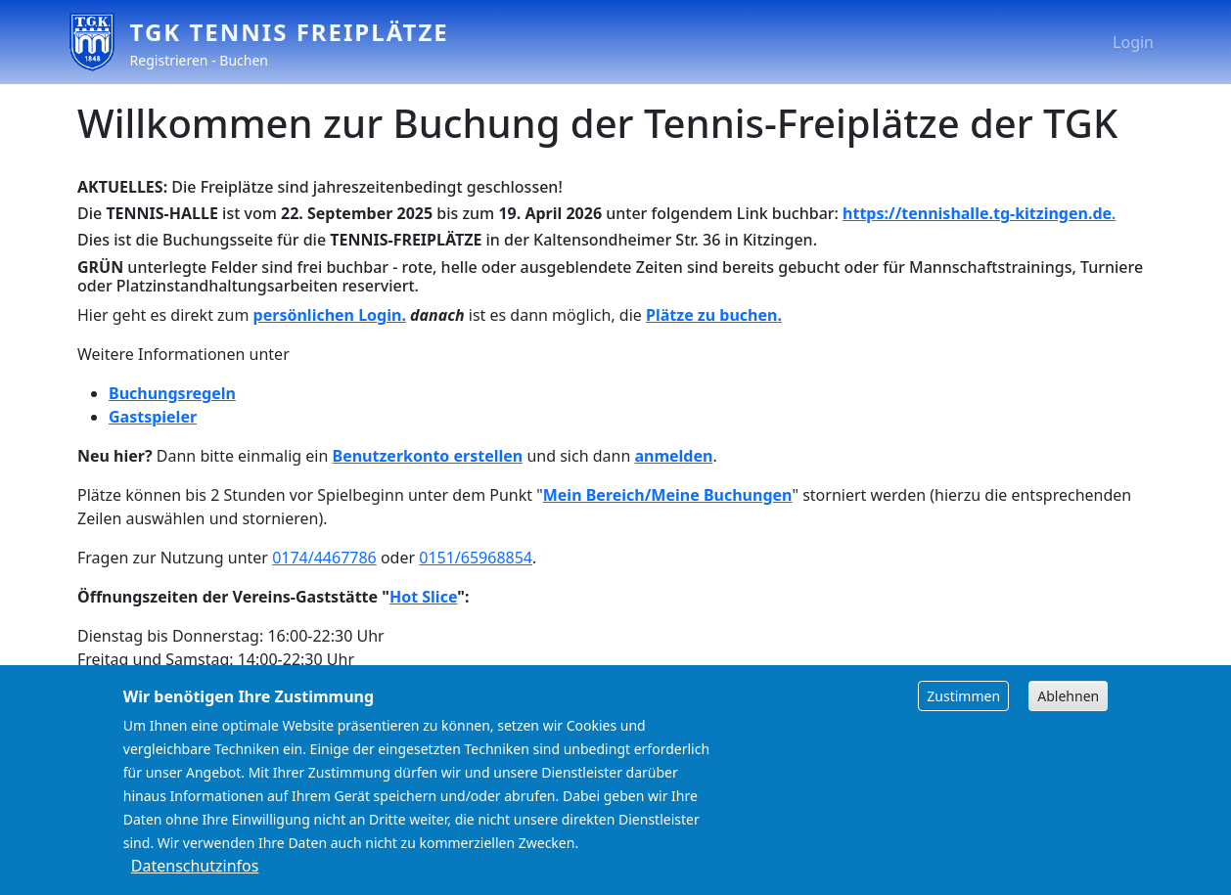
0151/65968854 (475, 557)
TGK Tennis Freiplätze (289, 32)
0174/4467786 (324, 557)
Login (1133, 42)
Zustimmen (963, 715)
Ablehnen (1068, 715)
